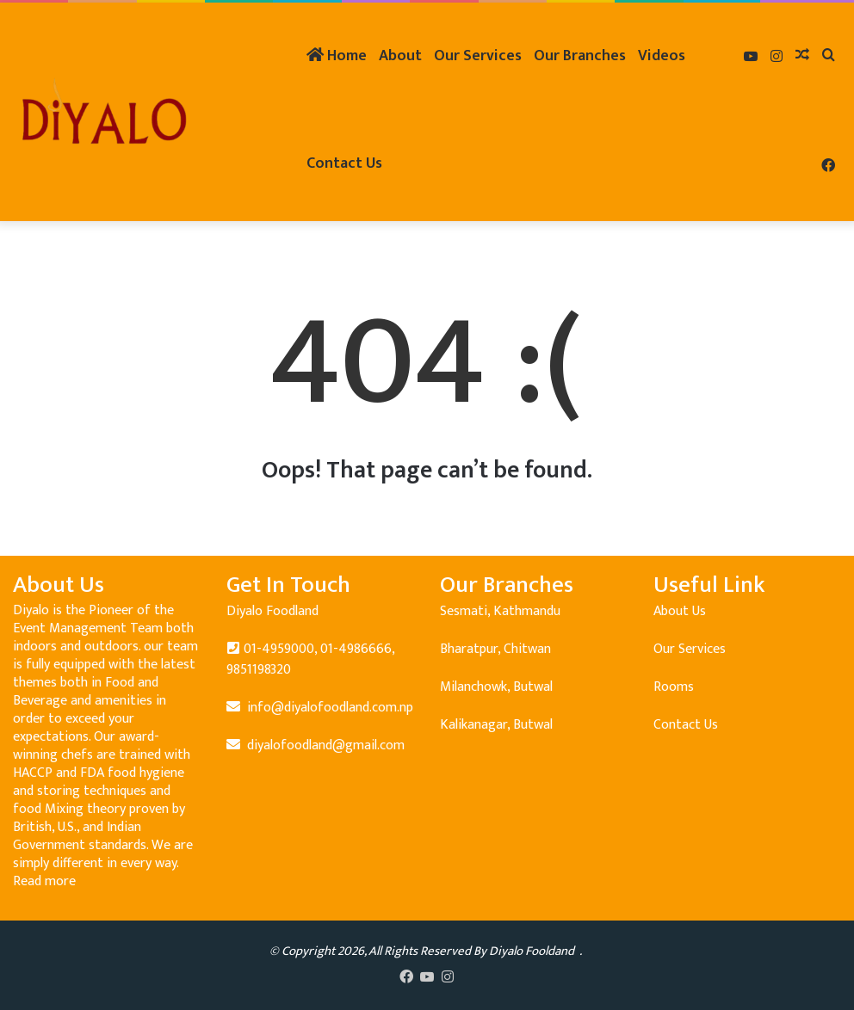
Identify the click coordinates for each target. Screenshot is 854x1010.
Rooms (673, 687)
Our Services (478, 56)
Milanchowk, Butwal (496, 687)
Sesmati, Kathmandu (500, 611)
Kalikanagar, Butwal (496, 724)
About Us (679, 611)
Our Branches (580, 56)
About (400, 56)
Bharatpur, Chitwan (495, 649)
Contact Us (344, 163)
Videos (661, 56)
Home (336, 56)
